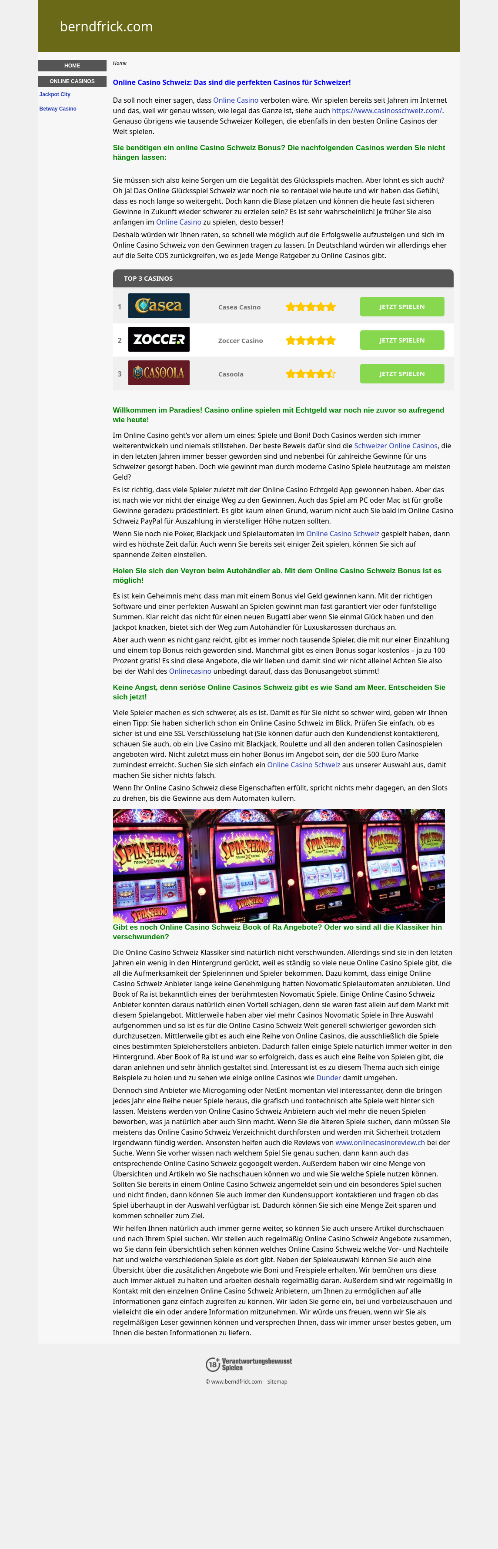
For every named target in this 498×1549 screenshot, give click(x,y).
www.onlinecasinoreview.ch (380, 1142)
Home (72, 66)
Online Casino (235, 100)
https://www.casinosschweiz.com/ (387, 110)
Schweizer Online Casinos (396, 445)
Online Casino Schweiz (342, 533)
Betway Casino (58, 109)
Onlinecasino (190, 671)
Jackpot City (55, 94)
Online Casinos (72, 81)
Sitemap (277, 1381)
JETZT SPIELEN (401, 306)
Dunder (329, 1077)
